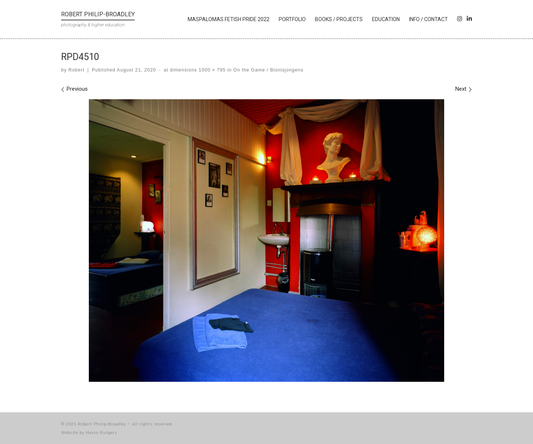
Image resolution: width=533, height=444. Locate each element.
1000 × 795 (211, 70)
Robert (76, 70)
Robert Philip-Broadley (102, 424)
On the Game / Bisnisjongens (268, 70)
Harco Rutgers (101, 432)
